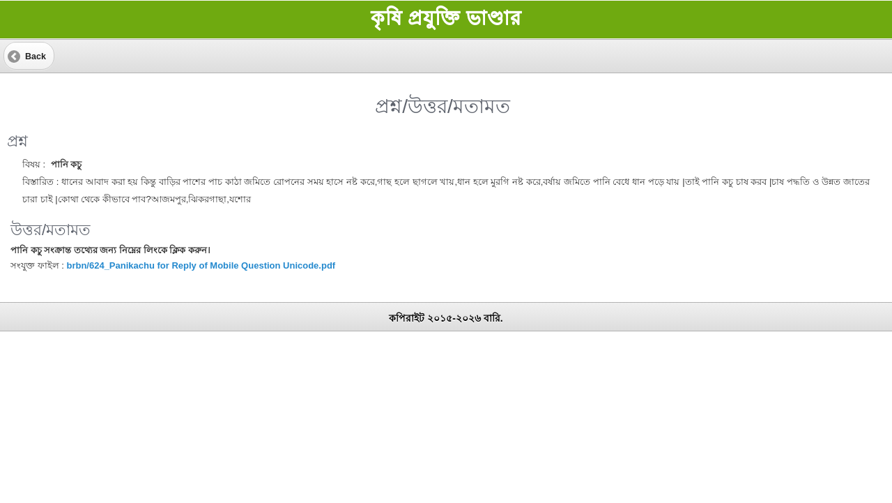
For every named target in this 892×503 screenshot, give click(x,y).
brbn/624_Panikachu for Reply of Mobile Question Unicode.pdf (200, 265)
